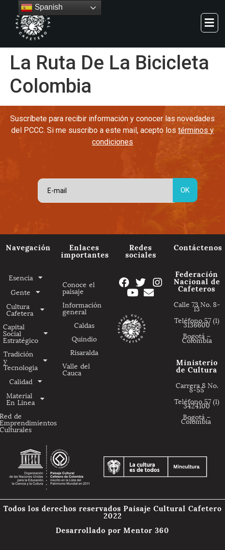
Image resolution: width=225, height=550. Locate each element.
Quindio (84, 338)
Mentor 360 (146, 529)
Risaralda (84, 352)
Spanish (41, 8)
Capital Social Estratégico (28, 333)
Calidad (28, 381)
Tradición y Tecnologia (28, 360)
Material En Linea (28, 398)
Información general (82, 307)
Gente (28, 292)
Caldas (84, 325)
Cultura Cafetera (28, 309)
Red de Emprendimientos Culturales (28, 422)
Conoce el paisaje (78, 287)
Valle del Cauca (76, 368)
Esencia (28, 277)
